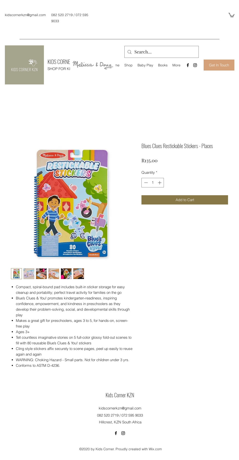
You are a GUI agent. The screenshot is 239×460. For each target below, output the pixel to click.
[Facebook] (187, 65)
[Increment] (160, 182)
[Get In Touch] (219, 65)
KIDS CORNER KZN (64, 61)
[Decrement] (145, 182)
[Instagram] (195, 65)
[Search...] (161, 52)
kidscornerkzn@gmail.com (25, 15)
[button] (231, 14)
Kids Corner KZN (120, 395)
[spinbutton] (153, 182)
